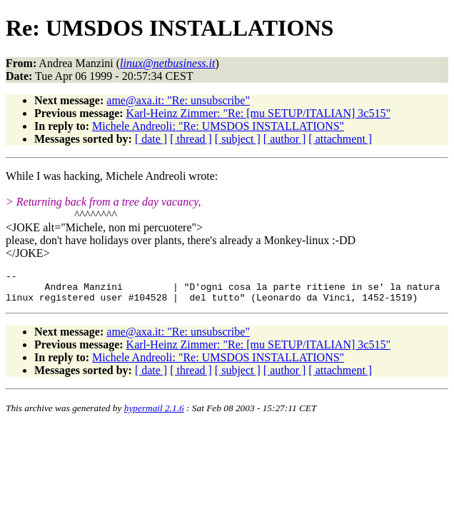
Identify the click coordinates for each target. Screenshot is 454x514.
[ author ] (284, 139)
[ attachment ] (340, 139)
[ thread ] (191, 139)
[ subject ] (238, 139)
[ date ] (151, 139)
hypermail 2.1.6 (154, 414)
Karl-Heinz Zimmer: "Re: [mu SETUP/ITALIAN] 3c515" (258, 113)
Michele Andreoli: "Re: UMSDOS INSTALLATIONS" (218, 126)
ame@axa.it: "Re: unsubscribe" (178, 100)
